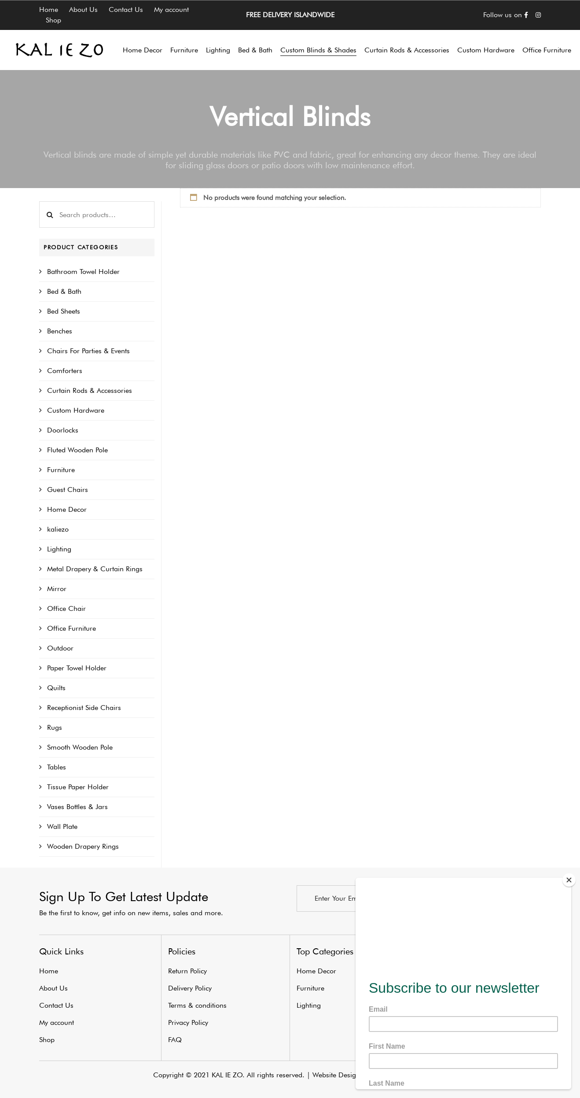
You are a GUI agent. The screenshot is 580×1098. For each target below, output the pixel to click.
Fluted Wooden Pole (77, 450)
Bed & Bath (64, 291)
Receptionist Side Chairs (84, 707)
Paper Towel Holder (76, 668)
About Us (83, 9)
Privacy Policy (188, 1022)
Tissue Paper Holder (78, 787)
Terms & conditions (197, 1005)
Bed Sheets (63, 311)
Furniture (61, 470)
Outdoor (60, 648)
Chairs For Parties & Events (88, 351)
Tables (56, 767)
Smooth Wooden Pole (80, 747)
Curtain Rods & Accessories (89, 390)
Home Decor (67, 509)
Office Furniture (71, 628)
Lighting (59, 549)
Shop (53, 20)
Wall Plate (62, 826)
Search (50, 214)
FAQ (175, 1039)
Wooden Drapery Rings (83, 846)
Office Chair (66, 608)
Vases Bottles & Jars (77, 806)
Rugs (54, 727)
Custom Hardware (75, 410)
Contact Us (126, 9)
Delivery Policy (190, 988)
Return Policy (187, 971)
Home (48, 9)
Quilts (56, 688)
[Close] (569, 880)
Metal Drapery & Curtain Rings (95, 569)
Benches (59, 331)
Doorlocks (62, 430)
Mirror (56, 588)
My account (171, 9)
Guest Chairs (67, 489)
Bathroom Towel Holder (83, 271)
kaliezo (58, 529)
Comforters (64, 370)
